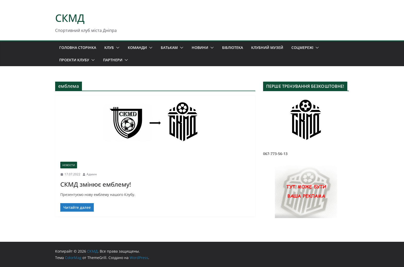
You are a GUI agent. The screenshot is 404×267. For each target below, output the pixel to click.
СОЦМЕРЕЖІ (302, 47)
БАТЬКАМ (169, 47)
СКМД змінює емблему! (95, 184)
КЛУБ (109, 47)
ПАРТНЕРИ (112, 59)
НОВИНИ (200, 47)
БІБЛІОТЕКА (232, 47)
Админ (92, 174)
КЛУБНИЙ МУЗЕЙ (267, 47)
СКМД (70, 18)
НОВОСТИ (68, 165)
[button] (117, 47)
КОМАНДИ (137, 47)
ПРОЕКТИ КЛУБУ (74, 59)
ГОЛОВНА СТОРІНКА (77, 47)
